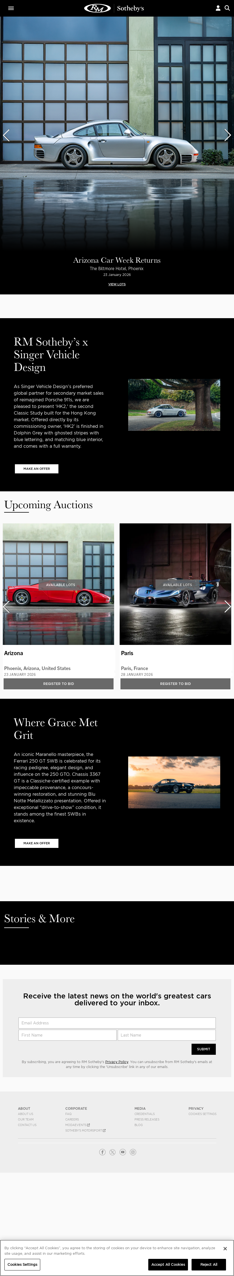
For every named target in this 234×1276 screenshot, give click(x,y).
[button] (218, 8)
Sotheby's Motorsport (85, 1130)
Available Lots (60, 584)
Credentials (145, 1114)
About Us (25, 1114)
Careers (72, 1119)
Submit (203, 1049)
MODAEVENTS (77, 1125)
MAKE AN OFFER (36, 469)
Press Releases (147, 1119)
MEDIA (140, 1108)
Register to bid (58, 684)
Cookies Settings (202, 1114)
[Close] (225, 1249)
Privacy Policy (116, 1062)
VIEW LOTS (117, 284)
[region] (117, 1258)
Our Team (26, 1119)
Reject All (208, 1264)
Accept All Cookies (168, 1264)
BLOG (139, 1125)
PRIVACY (196, 1108)
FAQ (68, 1114)
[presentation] (5, 135)
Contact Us (27, 1125)
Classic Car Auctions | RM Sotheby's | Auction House (114, 8)
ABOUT (24, 1108)
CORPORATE (76, 1108)
